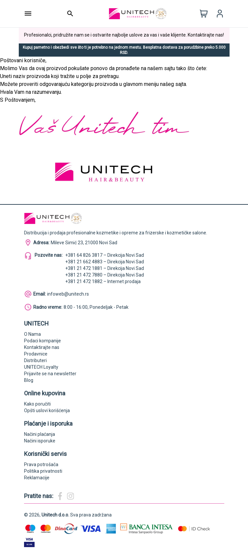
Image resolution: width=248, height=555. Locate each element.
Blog (28, 380)
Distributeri (35, 360)
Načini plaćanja (39, 434)
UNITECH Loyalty (41, 367)
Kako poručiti (37, 404)
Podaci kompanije (42, 340)
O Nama (32, 334)
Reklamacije (36, 477)
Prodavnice (35, 354)
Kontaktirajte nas (41, 347)
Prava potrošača (41, 464)
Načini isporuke (39, 440)
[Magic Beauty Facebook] (60, 496)
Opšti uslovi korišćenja (47, 410)
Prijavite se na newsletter (50, 373)
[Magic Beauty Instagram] (70, 496)
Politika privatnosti (43, 471)
